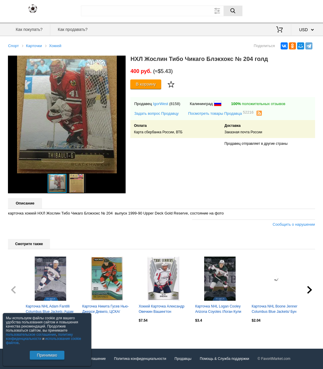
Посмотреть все (21, 333)
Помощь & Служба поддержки (224, 359)
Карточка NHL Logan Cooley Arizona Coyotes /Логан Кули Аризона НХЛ (218, 309)
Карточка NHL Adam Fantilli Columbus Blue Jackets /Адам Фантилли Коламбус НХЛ (49, 309)
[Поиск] (233, 11)
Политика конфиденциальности (140, 359)
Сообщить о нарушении (294, 224)
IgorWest (160, 104)
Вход (280, 10)
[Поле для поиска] (161, 11)
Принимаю (47, 355)
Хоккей (55, 46)
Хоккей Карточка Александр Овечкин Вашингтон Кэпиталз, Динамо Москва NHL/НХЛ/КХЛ (161, 309)
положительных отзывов (258, 104)
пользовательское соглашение (31, 335)
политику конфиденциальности (39, 337)
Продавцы (182, 359)
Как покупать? (29, 29)
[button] (120, 61)
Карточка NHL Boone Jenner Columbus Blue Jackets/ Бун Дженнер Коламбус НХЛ (274, 309)
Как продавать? (73, 29)
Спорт (13, 46)
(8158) (174, 104)
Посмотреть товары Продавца (221, 113)
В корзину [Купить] (146, 84)
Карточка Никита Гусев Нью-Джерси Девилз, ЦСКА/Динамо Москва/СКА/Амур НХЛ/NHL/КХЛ (105, 309)
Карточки (34, 46)
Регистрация (303, 10)
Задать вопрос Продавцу (156, 113)
